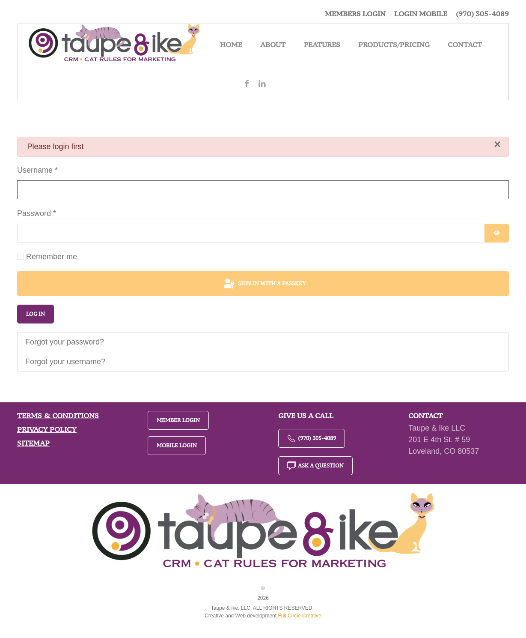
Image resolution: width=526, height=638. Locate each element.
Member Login (178, 420)
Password (36, 213)
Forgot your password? (64, 342)
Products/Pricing (394, 44)
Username (37, 170)
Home (231, 44)
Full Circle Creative (299, 616)
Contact (465, 44)
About (272, 44)
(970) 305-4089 (482, 13)
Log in (35, 314)
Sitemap (33, 443)
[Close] (497, 144)
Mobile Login (177, 445)
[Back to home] (114, 45)
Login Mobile (420, 13)
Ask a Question (315, 465)
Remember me (51, 256)
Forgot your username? (65, 361)
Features (322, 44)
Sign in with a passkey (264, 284)
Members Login (355, 13)
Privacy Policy (47, 429)
